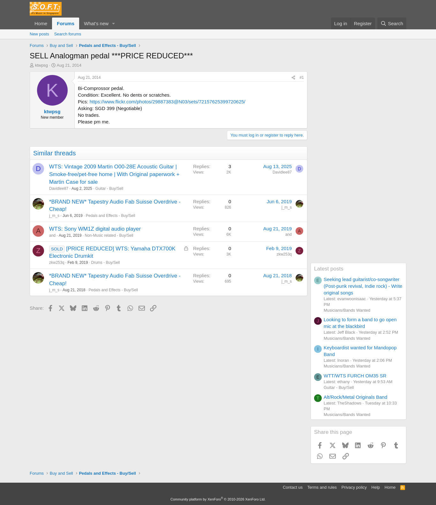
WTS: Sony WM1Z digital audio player (95, 229)
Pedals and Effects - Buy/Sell (110, 215)
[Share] (293, 77)
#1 (302, 77)
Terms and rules (322, 487)
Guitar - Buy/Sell (109, 188)
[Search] (391, 23)
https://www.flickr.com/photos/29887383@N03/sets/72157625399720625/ (167, 101)
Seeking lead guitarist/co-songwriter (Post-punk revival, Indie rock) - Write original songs (363, 286)
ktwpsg (41, 65)
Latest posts (328, 269)
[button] (113, 23)
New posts (39, 34)
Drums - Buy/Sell (105, 262)
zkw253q (56, 262)
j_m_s (54, 215)
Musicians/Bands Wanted (347, 310)
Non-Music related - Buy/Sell (109, 235)
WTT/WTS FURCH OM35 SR (355, 375)
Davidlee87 (58, 188)
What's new (96, 23)
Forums (65, 23)
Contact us (293, 487)
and (52, 235)
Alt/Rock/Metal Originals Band (355, 397)
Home (40, 23)
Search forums (67, 34)
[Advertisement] (358, 167)
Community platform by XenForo (218, 499)
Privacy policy (354, 487)
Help (376, 487)
